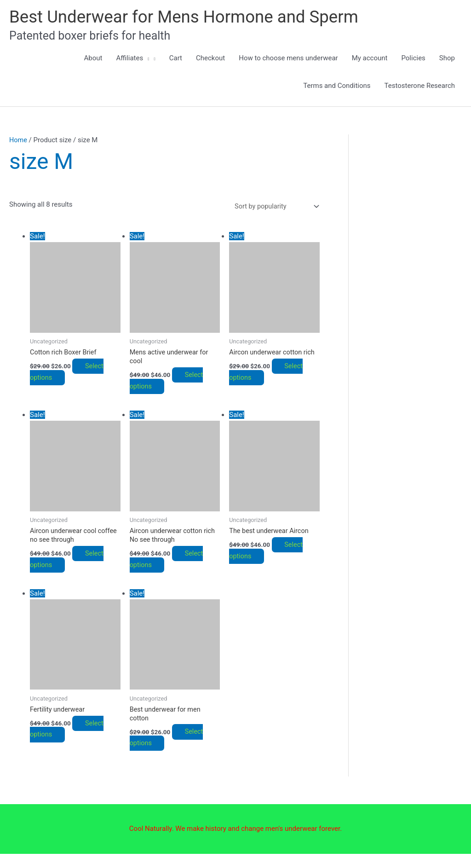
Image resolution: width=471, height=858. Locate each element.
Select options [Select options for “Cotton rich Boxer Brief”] (70, 374)
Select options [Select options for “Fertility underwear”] (70, 733)
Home (18, 141)
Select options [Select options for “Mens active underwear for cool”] (170, 383)
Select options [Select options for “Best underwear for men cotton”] (170, 742)
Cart (175, 59)
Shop (447, 59)
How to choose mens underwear (288, 59)
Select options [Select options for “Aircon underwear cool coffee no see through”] (70, 562)
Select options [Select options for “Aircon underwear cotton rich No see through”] (170, 562)
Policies (413, 59)
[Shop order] (273, 207)
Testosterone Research (420, 86)
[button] (146, 59)
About (93, 59)
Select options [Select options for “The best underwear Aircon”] (269, 553)
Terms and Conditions (336, 86)
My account (370, 59)
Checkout (210, 59)
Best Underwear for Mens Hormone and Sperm (190, 17)
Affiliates (132, 59)
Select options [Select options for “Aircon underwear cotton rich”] (269, 374)
